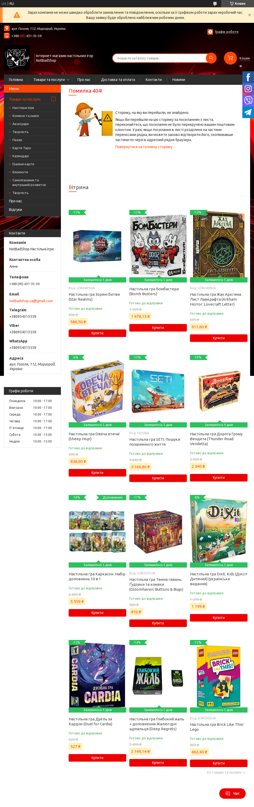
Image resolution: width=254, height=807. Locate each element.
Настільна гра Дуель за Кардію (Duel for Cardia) (90, 721)
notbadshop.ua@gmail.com (31, 301)
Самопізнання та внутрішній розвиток (29, 182)
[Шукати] (211, 58)
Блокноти (20, 172)
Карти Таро (21, 148)
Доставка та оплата (118, 79)
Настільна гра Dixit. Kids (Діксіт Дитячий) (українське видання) (219, 579)
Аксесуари (20, 124)
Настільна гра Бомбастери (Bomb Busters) (154, 291)
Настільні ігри (23, 107)
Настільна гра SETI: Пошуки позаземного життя (154, 441)
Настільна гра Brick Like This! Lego (216, 727)
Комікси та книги (25, 116)
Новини (178, 79)
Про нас (83, 79)
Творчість (20, 132)
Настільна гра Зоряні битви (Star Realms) (94, 296)
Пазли (17, 140)
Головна (16, 79)
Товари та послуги (49, 79)
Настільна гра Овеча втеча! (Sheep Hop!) (94, 436)
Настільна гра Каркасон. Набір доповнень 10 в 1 (97, 576)
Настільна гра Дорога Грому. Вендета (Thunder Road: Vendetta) (216, 439)
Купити (97, 333)
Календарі (20, 156)
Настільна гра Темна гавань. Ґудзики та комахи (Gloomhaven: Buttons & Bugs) (156, 584)
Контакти (154, 79)
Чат (232, 793)
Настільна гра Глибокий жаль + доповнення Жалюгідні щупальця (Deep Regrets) (156, 724)
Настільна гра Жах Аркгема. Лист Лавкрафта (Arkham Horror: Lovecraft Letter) (216, 299)
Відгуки (15, 210)
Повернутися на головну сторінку (143, 147)
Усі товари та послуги (224, 772)
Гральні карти (23, 164)
